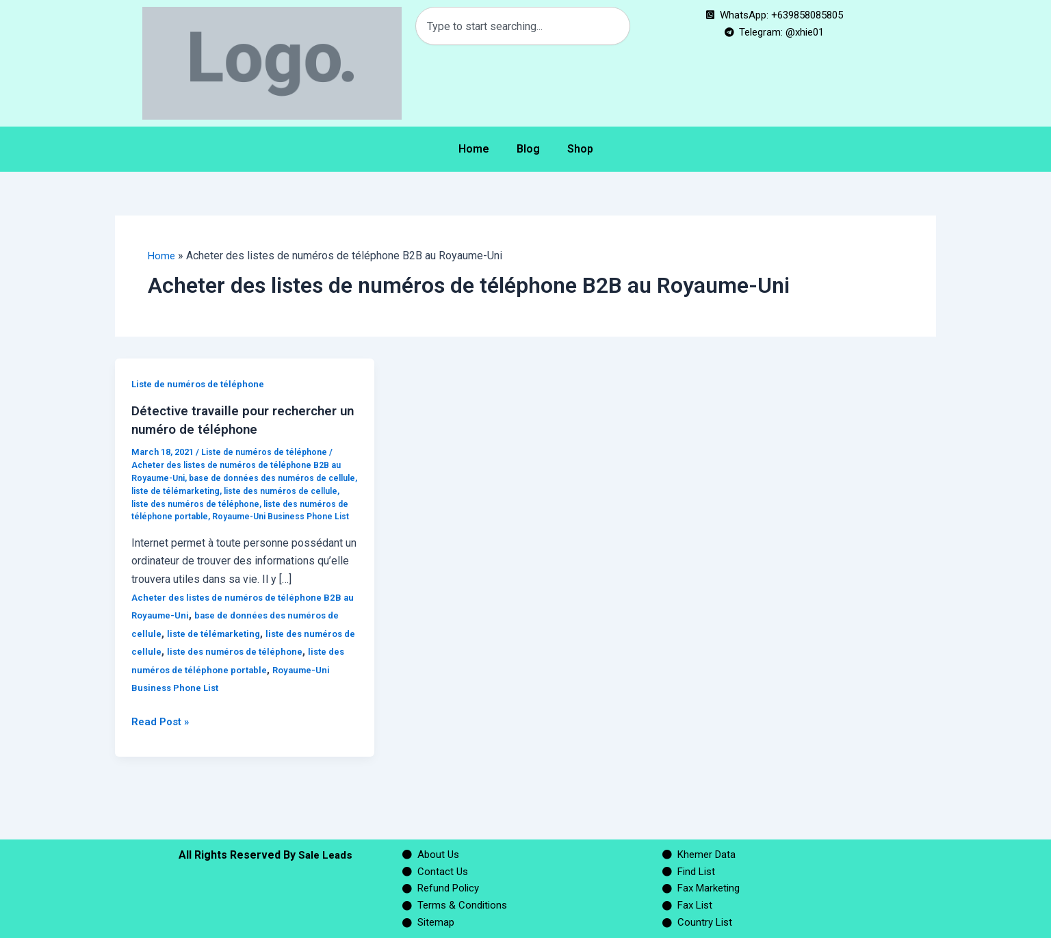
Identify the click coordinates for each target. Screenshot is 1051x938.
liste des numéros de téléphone (231, 503)
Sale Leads (325, 849)
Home (473, 148)
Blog (528, 148)
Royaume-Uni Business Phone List (252, 699)
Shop (580, 148)
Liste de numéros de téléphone (201, 383)
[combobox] (522, 26)
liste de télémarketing (211, 490)
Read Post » (161, 732)
